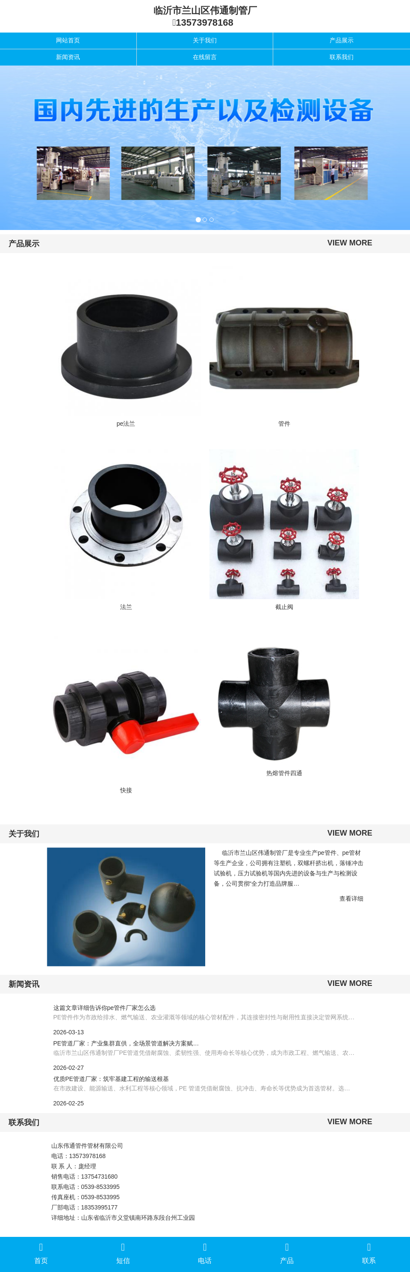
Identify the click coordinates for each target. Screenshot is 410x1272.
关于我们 (205, 40)
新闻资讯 (68, 57)
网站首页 (68, 40)
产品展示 (342, 40)
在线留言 (205, 57)
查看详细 (351, 898)
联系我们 (342, 57)
